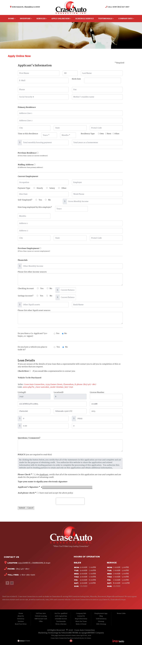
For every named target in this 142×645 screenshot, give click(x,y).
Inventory (26, 18)
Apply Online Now (61, 18)
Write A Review (60, 624)
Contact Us (81, 616)
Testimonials (106, 18)
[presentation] (70, 501)
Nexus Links (121, 613)
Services (41, 18)
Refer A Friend (81, 624)
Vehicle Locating (41, 616)
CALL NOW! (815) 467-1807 (118, 6)
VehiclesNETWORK (69, 632)
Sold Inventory (101, 619)
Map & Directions (81, 619)
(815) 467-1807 (22, 568)
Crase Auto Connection (84, 630)
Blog (101, 616)
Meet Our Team (81, 621)
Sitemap (101, 621)
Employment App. (101, 613)
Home (11, 18)
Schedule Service (84, 18)
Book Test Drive (21, 624)
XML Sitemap (101, 624)
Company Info (126, 18)
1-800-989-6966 (27, 574)
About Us (21, 616)
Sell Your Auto (41, 613)
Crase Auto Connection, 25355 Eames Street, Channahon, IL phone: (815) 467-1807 (60, 384)
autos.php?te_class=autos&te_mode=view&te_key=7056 (48, 387)
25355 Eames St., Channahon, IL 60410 (26, 6)
